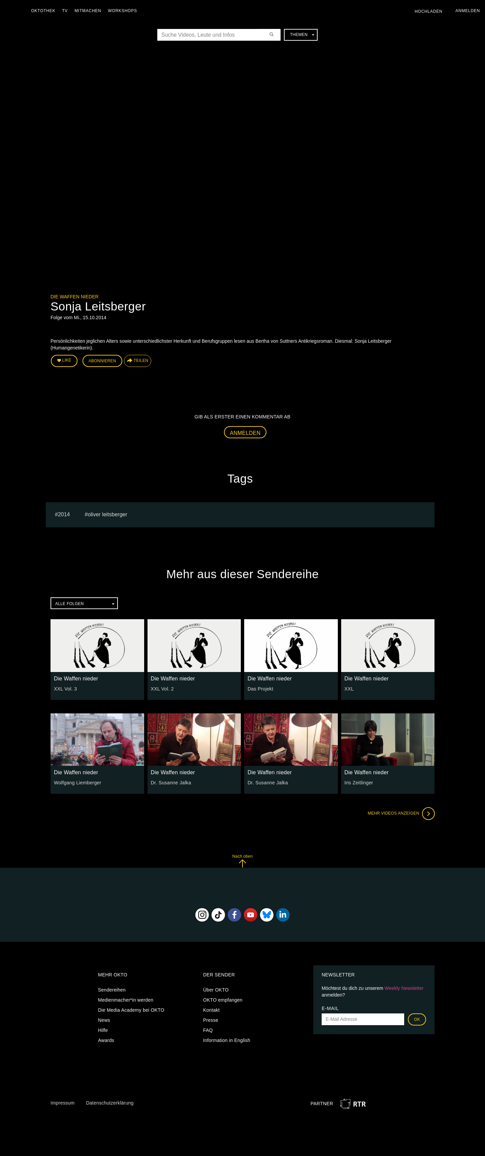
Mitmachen (88, 10)
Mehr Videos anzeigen (400, 813)
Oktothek (44, 10)
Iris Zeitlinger (359, 782)
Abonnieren (102, 360)
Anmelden (245, 433)
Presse (210, 1019)
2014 (64, 514)
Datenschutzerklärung (109, 1102)
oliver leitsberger (107, 514)
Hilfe (103, 1030)
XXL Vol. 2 (162, 688)
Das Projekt (260, 688)
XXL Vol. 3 (65, 688)
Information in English (226, 1040)
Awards (106, 1040)
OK (417, 1019)
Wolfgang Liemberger (77, 782)
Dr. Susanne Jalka (171, 782)
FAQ (208, 1030)
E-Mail (330, 1008)
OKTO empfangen (223, 999)
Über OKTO (216, 989)
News (104, 1019)
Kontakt (211, 1009)
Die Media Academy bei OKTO (131, 1009)
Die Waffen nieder (75, 296)
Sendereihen (112, 989)
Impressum (62, 1102)
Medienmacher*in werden (125, 999)
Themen (302, 34)
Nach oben (242, 860)
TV (66, 10)
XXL (349, 688)
